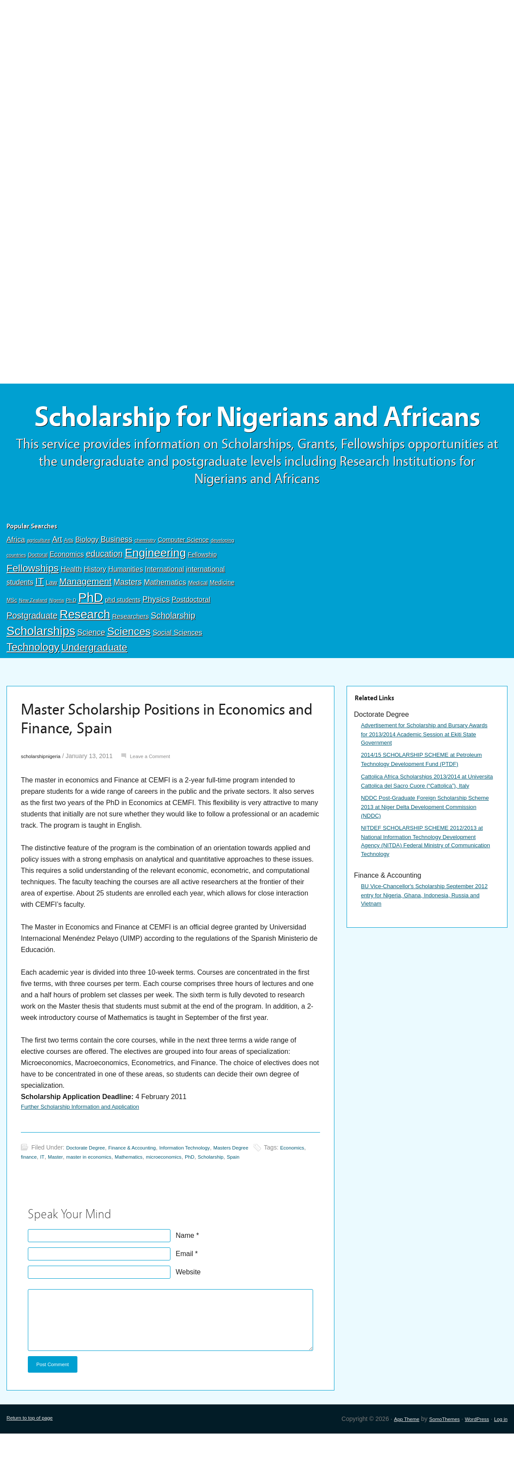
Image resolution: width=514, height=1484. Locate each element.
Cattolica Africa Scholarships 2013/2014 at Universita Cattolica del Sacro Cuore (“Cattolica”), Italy (426, 844)
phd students (122, 641)
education (104, 595)
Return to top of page (35, 1468)
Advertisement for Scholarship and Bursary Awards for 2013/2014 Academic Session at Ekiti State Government (424, 776)
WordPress (471, 1468)
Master (95, 1202)
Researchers (130, 657)
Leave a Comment (164, 797)
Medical (198, 624)
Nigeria (56, 641)
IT (39, 623)
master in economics (136, 1202)
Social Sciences (177, 674)
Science (91, 673)
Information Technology (211, 1193)
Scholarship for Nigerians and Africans (257, 438)
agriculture (38, 581)
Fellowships (33, 609)
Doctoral (37, 597)
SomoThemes (432, 1468)
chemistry (145, 581)
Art (57, 580)
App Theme (387, 1468)
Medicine (222, 624)
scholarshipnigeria (45, 797)
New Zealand (33, 641)
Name (185, 1281)
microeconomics (227, 1202)
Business (116, 580)
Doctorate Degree (90, 1193)
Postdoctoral (191, 641)
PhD (90, 639)
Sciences (128, 672)
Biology (87, 581)
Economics (67, 596)
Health (71, 610)
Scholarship (173, 657)
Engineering (155, 594)
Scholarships (41, 672)
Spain (310, 1202)
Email (184, 1299)
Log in (499, 1468)
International (164, 610)
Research (85, 655)
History (95, 610)
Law (51, 624)
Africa (16, 581)
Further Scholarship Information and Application (94, 1149)
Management (85, 623)
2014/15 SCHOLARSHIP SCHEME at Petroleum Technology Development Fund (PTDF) (426, 810)
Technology (33, 688)
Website (188, 1317)
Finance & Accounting (146, 1193)
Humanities (125, 610)
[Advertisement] (257, 64)
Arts (68, 581)
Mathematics (165, 623)
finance (63, 1202)
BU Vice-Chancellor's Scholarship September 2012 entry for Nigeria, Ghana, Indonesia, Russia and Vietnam (426, 987)
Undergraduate (94, 688)
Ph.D (71, 641)
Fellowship (202, 596)
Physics (156, 640)
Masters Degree (268, 1193)
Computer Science (183, 581)
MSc (12, 641)
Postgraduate (32, 657)
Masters (127, 623)
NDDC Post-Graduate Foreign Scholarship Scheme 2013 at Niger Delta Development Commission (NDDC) (426, 878)
